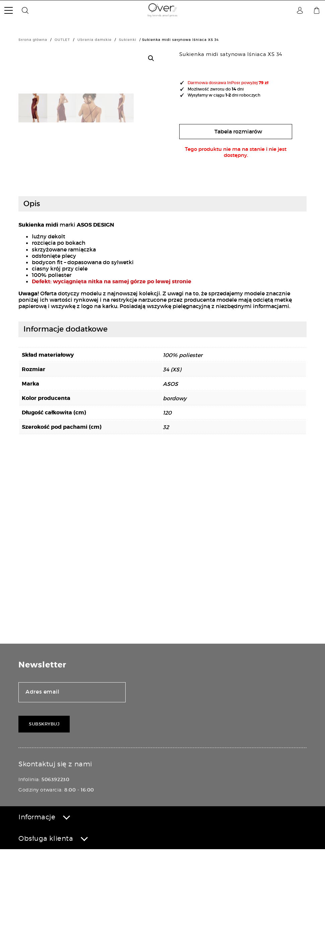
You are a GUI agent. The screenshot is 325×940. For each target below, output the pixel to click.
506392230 (55, 870)
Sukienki (127, 40)
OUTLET (62, 40)
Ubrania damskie (94, 40)
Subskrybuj (44, 815)
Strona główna (32, 40)
